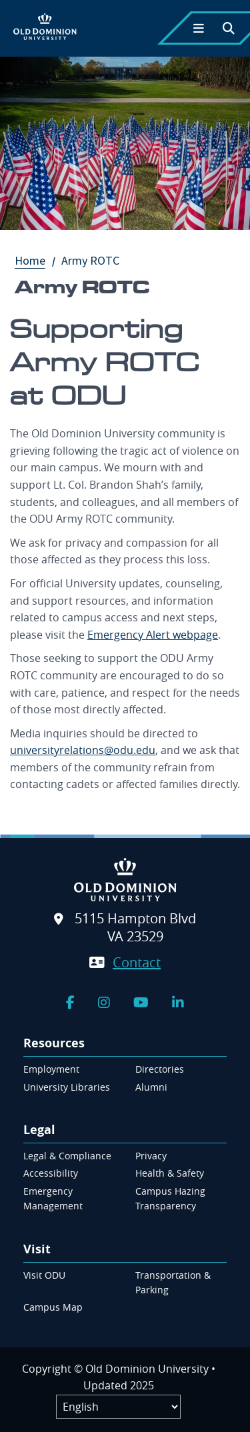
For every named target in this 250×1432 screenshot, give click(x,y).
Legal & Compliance (67, 1155)
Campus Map (53, 1307)
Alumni (151, 1087)
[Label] (118, 1407)
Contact (137, 962)
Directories (159, 1069)
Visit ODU (44, 1275)
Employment (51, 1069)
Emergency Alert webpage (152, 634)
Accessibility (50, 1173)
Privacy (151, 1155)
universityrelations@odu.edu (82, 750)
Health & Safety (169, 1173)
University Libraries (66, 1087)
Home (37, 260)
